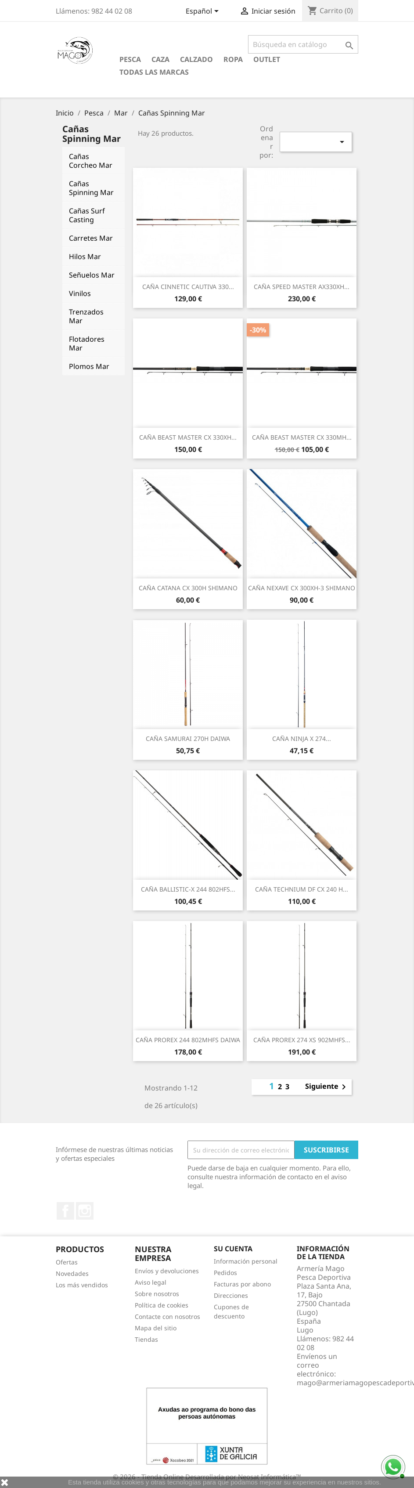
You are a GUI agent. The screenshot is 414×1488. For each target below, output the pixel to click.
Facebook (65, 1211)
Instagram (85, 1211)
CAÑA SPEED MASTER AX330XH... (301, 286)
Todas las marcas (154, 72)
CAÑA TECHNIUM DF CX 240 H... (301, 889)
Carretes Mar (91, 238)
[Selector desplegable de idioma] (204, 12)
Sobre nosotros (157, 1293)
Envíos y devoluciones (167, 1271)
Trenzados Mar (86, 316)
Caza (160, 59)
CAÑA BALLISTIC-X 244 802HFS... (188, 889)
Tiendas (146, 1339)
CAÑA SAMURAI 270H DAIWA (188, 738)
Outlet (266, 59)
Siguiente (327, 1087)
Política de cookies (161, 1305)
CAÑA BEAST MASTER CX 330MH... (302, 437)
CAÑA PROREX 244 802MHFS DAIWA (188, 1040)
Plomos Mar (89, 366)
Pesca (130, 59)
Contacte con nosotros (167, 1316)
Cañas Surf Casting (87, 215)
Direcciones (231, 1295)
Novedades (72, 1273)
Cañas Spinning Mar (91, 188)
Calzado (196, 59)
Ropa (233, 59)
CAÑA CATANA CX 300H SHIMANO (188, 588)
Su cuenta (233, 1248)
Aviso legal (150, 1282)
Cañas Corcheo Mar (90, 161)
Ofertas (67, 1262)
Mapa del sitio (155, 1328)
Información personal (245, 1261)
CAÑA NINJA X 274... (301, 738)
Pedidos (225, 1272)
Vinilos (80, 293)
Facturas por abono (242, 1284)
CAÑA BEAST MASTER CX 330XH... (188, 437)
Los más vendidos (82, 1285)
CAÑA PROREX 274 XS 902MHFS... (301, 1040)
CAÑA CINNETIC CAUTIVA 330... (188, 286)
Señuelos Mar (92, 275)
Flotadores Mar (86, 343)
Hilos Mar (85, 256)
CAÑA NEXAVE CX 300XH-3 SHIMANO (301, 588)
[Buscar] (303, 44)
